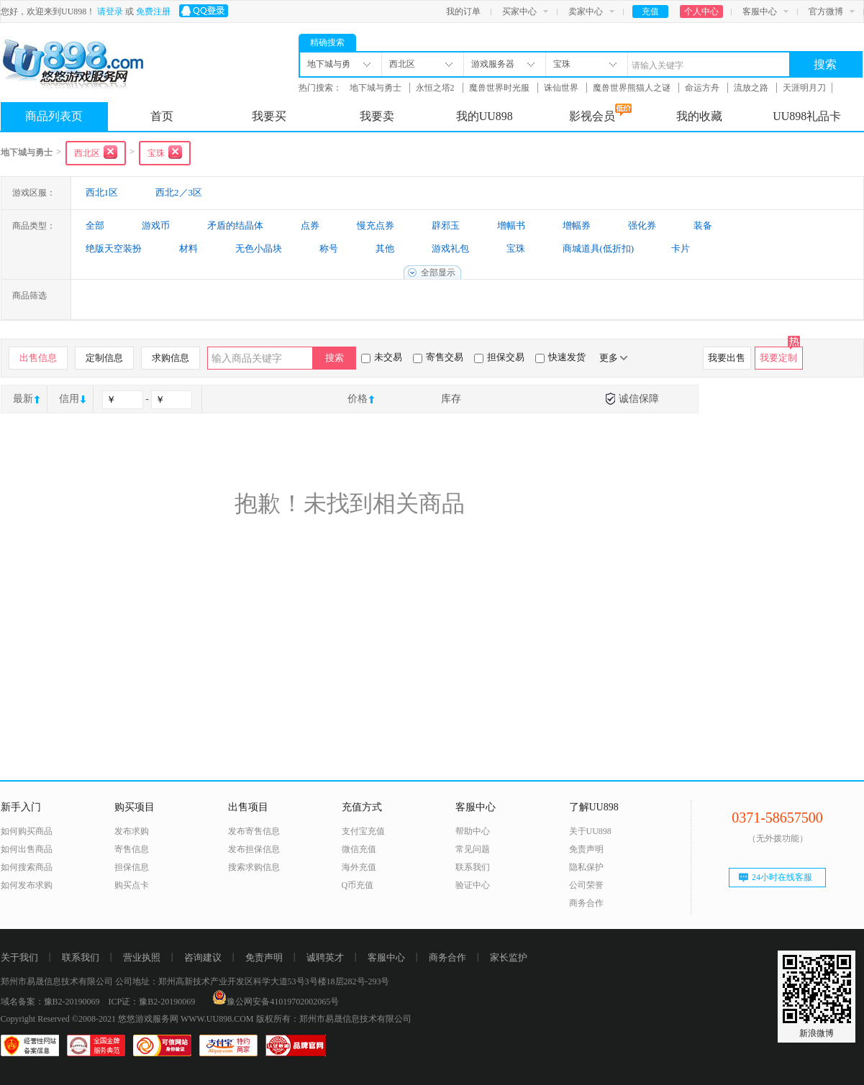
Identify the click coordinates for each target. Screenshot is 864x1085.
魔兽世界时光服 (500, 88)
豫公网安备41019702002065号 (275, 1002)
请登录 (110, 11)
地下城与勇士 (377, 88)
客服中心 (759, 11)
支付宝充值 (363, 831)
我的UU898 (484, 116)
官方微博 (826, 11)
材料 (188, 248)
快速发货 (560, 357)
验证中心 (472, 885)
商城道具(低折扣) (599, 248)
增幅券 (577, 225)
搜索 (825, 64)
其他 (385, 248)
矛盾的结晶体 (235, 225)
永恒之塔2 (436, 88)
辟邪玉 (446, 225)
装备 (703, 225)
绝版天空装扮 (114, 248)
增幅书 (511, 225)
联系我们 (472, 867)
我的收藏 (699, 116)
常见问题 (472, 849)
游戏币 (156, 225)
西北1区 (102, 192)
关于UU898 (590, 831)
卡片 (680, 248)
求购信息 (170, 357)
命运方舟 (703, 88)
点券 (310, 225)
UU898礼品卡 (807, 116)
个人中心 (701, 11)
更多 (613, 357)
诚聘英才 (325, 957)
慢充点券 (375, 225)
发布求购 (131, 831)
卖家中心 (585, 11)
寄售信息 (131, 849)
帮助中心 (472, 831)
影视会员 (600, 113)
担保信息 (131, 867)
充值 (650, 11)
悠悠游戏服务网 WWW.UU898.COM (186, 1019)
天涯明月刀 (804, 88)
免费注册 (153, 11)
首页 (161, 116)
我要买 (269, 116)
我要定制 (778, 357)
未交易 (381, 357)
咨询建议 (203, 957)
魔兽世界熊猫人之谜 (633, 88)
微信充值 (359, 849)
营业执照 (141, 957)
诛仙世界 (562, 88)
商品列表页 (54, 116)
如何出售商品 (27, 849)
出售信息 (38, 357)
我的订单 (463, 11)
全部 (95, 225)
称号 (328, 248)
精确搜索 (327, 42)
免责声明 (586, 849)
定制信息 (104, 357)
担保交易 (499, 357)
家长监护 (508, 957)
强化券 (642, 225)
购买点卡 (131, 885)
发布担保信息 (254, 849)
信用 (69, 398)
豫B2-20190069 (72, 1002)
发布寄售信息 (254, 831)
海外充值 (359, 867)
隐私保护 (586, 867)
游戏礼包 (450, 248)
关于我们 (19, 957)
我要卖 (377, 116)
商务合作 (586, 903)
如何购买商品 (27, 831)
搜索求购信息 (254, 867)
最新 (23, 398)
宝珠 (515, 248)
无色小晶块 (258, 248)
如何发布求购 (27, 885)
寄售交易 (438, 357)
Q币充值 (358, 885)
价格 (357, 398)
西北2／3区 (178, 192)
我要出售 (726, 357)
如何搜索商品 (27, 867)
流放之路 (752, 88)
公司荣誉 (586, 885)
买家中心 (519, 11)
